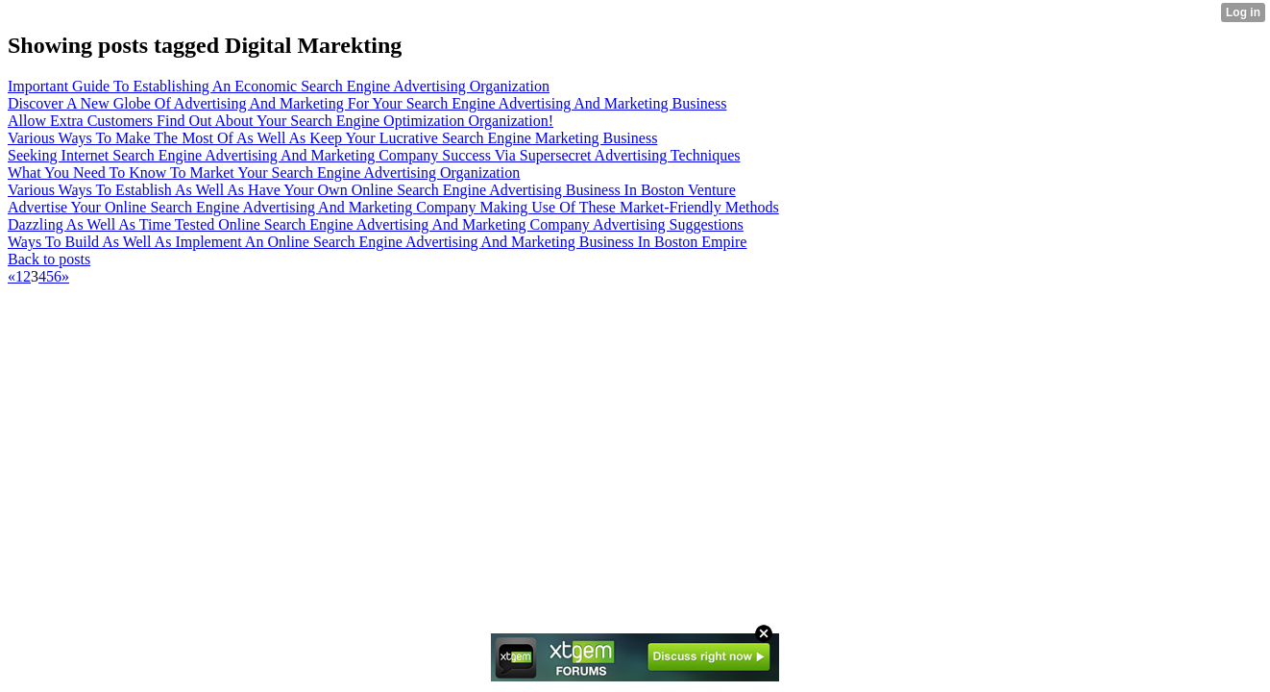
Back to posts (49, 259)
